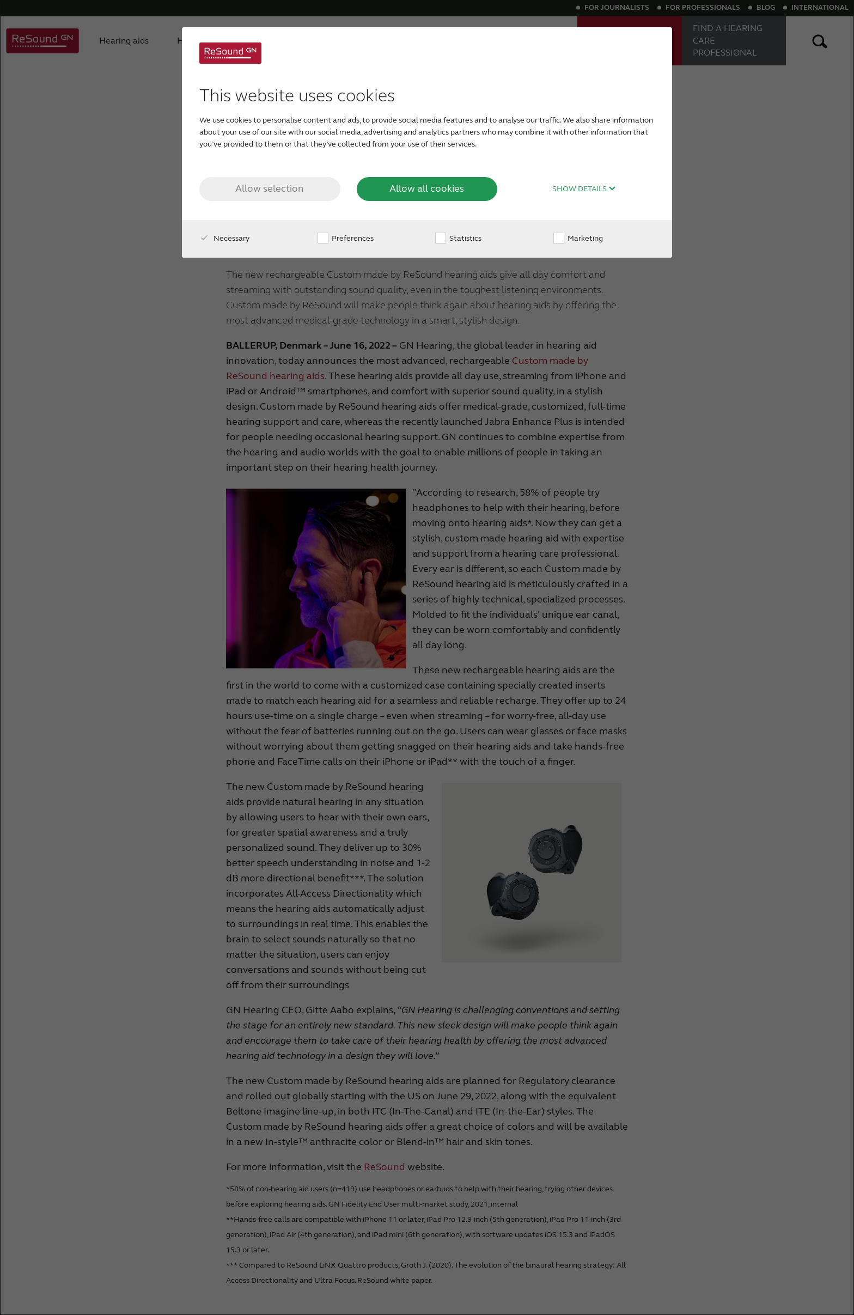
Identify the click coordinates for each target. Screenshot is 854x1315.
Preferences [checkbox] (346, 238)
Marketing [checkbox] (578, 238)
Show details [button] (584, 189)
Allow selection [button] (269, 188)
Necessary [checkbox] (224, 238)
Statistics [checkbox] (458, 238)
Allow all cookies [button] (426, 188)
